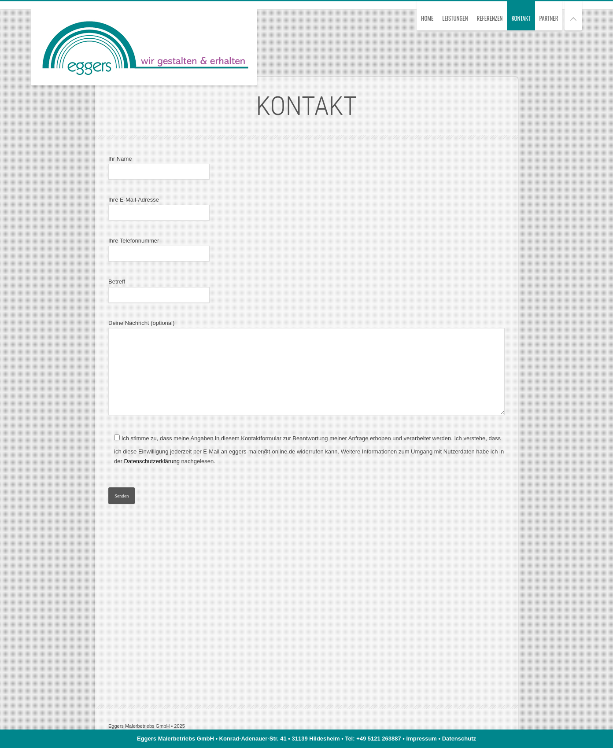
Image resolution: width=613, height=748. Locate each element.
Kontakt (520, 18)
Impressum (421, 738)
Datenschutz (459, 738)
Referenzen (490, 18)
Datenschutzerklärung (151, 461)
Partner (548, 18)
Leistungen (455, 18)
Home (427, 18)
